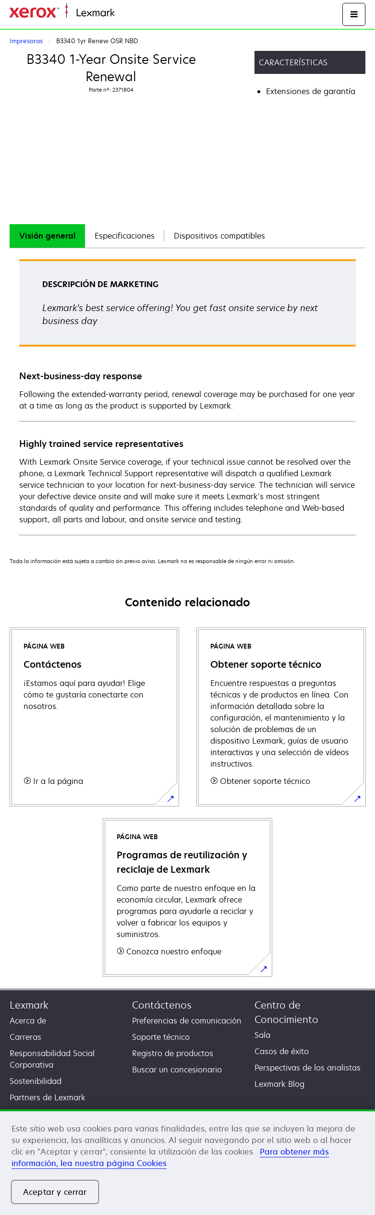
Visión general (47, 235)
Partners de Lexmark (47, 1097)
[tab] (47, 236)
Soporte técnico (161, 1037)
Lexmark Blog (279, 1084)
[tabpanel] (187, 396)
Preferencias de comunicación (187, 1020)
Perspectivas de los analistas (307, 1067)
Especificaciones (125, 235)
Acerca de (28, 1020)
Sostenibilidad (35, 1081)
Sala (262, 1035)
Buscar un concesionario (177, 1069)
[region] (187, 1162)
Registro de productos (172, 1053)
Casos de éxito (281, 1051)
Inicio (123, 13)
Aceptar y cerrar (55, 1192)
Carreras (25, 1037)
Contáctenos (162, 1004)
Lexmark (29, 1004)
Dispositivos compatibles (219, 235)
